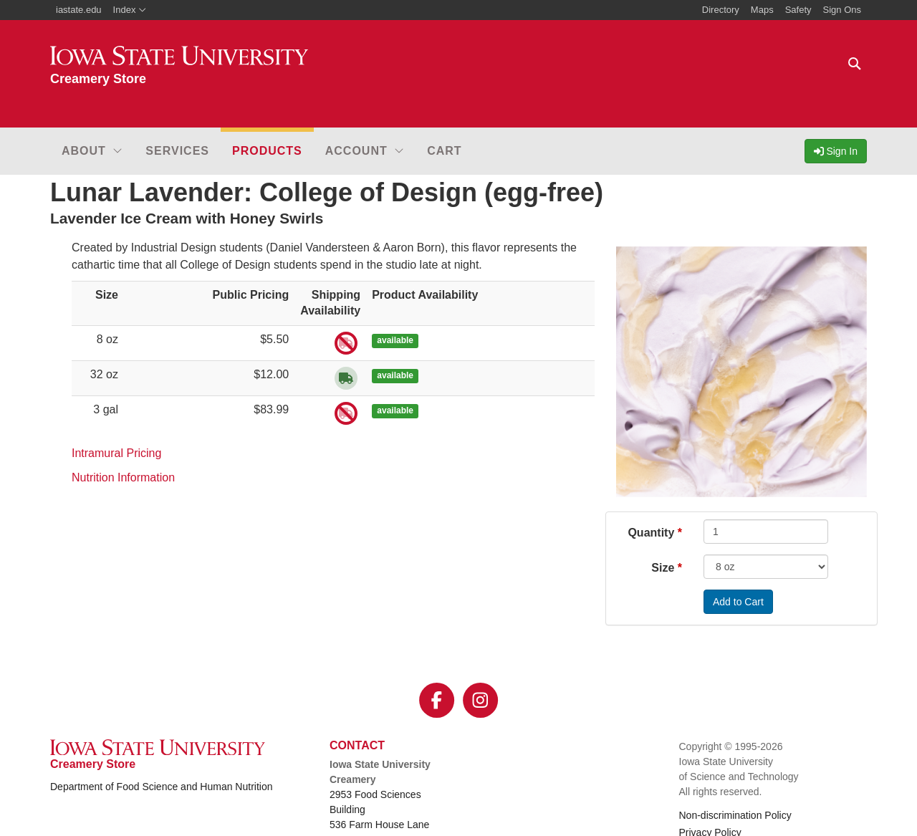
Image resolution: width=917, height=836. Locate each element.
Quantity (651, 533)
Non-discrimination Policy (735, 815)
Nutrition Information (123, 477)
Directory (720, 9)
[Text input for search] (854, 64)
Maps (762, 9)
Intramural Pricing (116, 453)
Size (662, 568)
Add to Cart (738, 601)
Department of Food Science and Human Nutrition (161, 786)
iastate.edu (79, 9)
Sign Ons (842, 9)
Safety (798, 9)
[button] (92, 151)
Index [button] (130, 9)
